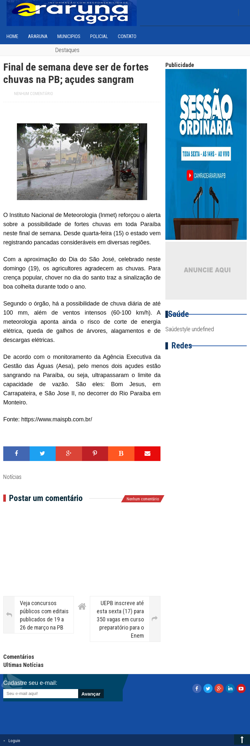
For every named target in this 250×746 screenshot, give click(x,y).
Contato (127, 36)
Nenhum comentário (33, 93)
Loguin (14, 740)
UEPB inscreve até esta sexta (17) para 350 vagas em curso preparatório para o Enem (120, 619)
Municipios (68, 36)
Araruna (38, 36)
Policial (99, 36)
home (12, 36)
